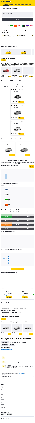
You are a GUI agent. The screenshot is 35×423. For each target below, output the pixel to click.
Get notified (12, 36)
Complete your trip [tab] (5, 344)
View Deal (9, 76)
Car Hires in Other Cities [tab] (14, 342)
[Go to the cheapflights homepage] (7, 1)
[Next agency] (32, 287)
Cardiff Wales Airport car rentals (6, 349)
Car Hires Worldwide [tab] (22, 342)
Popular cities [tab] (12, 344)
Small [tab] (17, 84)
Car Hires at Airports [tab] (5, 342)
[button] (2, 1)
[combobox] (5, 10)
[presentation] (20, 8)
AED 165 (18, 8)
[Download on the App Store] (9, 415)
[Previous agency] (3, 287)
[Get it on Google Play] (3, 415)
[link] (8, 53)
